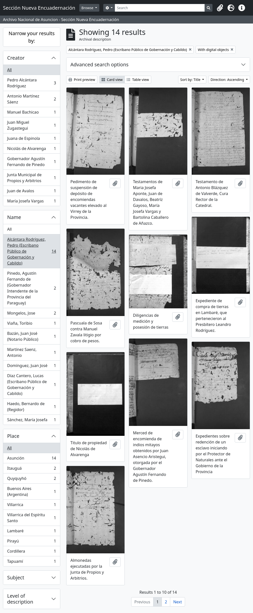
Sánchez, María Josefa (31, 421)
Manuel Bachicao (31, 113)
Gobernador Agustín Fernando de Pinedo (31, 161)
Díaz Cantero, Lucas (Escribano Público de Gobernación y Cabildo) (31, 384)
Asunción (31, 459)
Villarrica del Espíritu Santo (31, 517)
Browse (88, 7)
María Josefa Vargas (31, 202)
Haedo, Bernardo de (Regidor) (31, 406)
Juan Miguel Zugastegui (31, 125)
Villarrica (31, 506)
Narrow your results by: (32, 37)
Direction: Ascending (228, 79)
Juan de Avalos (31, 192)
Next (177, 602)
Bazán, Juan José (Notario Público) (31, 336)
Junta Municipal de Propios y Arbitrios (31, 177)
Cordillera (31, 552)
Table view (138, 79)
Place (13, 436)
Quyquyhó (31, 479)
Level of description (20, 598)
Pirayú (31, 542)
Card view (112, 79)
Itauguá (31, 469)
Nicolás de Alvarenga (31, 150)
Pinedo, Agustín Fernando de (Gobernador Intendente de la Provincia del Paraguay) (31, 288)
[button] (219, 7)
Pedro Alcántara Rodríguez (31, 83)
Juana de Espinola (31, 139)
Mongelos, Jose (31, 314)
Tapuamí (31, 562)
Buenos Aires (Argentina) (31, 491)
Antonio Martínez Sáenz (31, 99)
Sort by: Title (190, 79)
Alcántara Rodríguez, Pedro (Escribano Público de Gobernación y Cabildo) (31, 251)
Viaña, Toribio (31, 324)
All (9, 70)
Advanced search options (99, 64)
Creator (16, 57)
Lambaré (31, 532)
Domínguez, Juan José (31, 367)
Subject (15, 577)
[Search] (160, 8)
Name (14, 217)
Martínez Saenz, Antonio (31, 352)
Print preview (81, 79)
